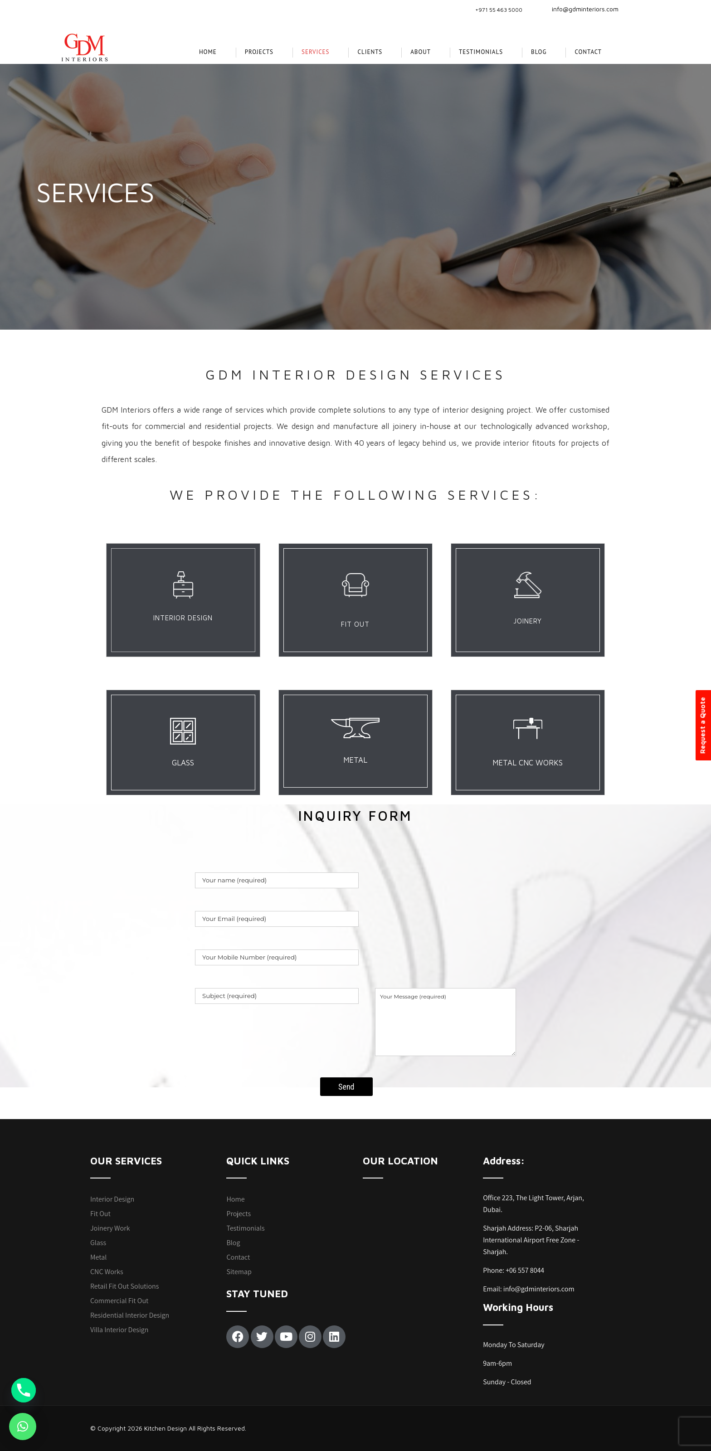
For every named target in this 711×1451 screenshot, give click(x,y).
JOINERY (527, 621)
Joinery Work (110, 1228)
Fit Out (100, 1213)
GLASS (183, 762)
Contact (588, 52)
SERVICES (315, 52)
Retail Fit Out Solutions (124, 1286)
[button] (22, 1426)
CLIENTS (369, 52)
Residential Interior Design (129, 1315)
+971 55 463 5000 (498, 9)
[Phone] (23, 1390)
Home (208, 52)
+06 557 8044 (525, 1270)
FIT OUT (355, 624)
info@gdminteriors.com (579, 9)
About (420, 52)
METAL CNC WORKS (527, 762)
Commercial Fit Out (119, 1300)
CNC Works (106, 1271)
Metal (98, 1257)
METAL (355, 759)
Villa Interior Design (119, 1329)
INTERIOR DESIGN (183, 618)
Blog (538, 52)
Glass (98, 1242)
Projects (238, 1213)
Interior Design (112, 1199)
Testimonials (481, 52)
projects (259, 52)
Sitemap (238, 1271)
